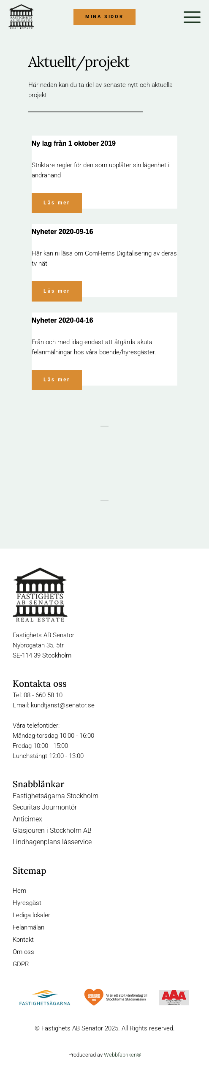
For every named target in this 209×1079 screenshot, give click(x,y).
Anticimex (27, 819)
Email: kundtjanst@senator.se (54, 705)
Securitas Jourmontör (45, 807)
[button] (192, 16)
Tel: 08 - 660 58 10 (37, 695)
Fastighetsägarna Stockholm (55, 796)
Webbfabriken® (122, 1055)
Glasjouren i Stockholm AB (52, 830)
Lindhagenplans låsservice (52, 842)
